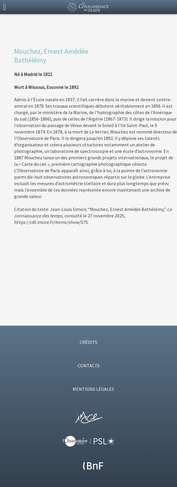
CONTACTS (89, 365)
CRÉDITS (88, 342)
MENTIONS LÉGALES (93, 389)
